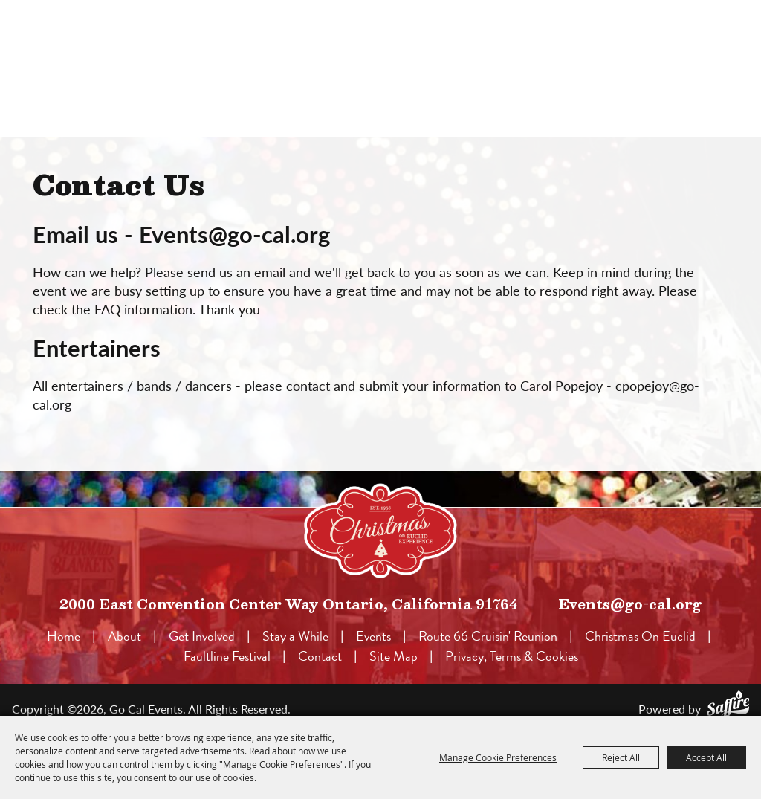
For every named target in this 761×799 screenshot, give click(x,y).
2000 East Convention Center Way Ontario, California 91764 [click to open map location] (288, 603)
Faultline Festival (227, 656)
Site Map (393, 656)
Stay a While (295, 636)
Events (373, 636)
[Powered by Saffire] (728, 703)
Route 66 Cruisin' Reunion (487, 636)
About (124, 636)
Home (63, 636)
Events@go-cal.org (630, 603)
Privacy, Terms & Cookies (511, 656)
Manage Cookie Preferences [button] (498, 757)
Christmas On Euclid (640, 636)
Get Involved (202, 636)
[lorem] (380, 530)
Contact (320, 656)
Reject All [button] (621, 757)
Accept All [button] (706, 757)
